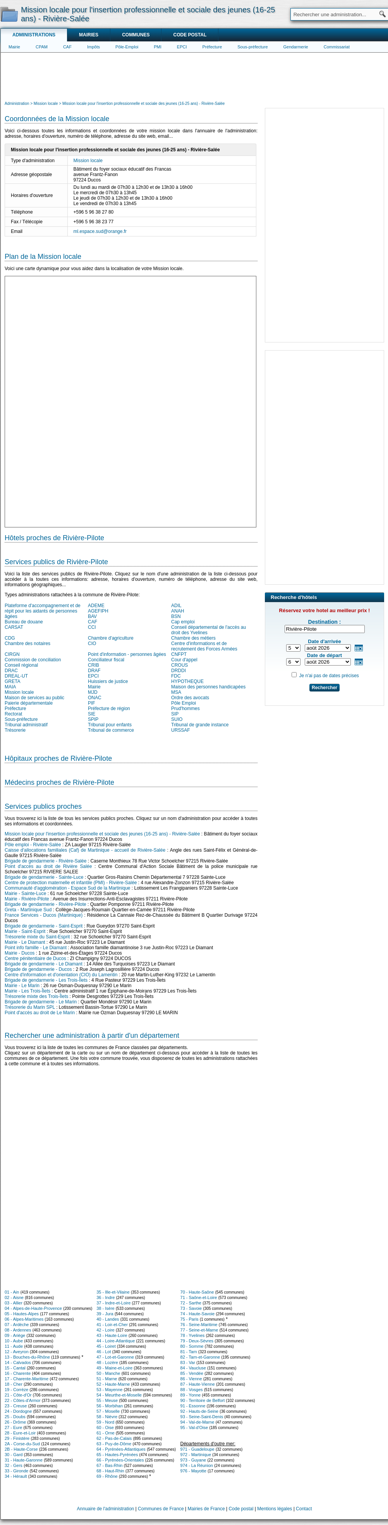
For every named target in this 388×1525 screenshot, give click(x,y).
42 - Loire (105, 1330)
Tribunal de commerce (111, 730)
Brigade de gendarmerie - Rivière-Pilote (45, 904)
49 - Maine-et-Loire (114, 1368)
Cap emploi (183, 622)
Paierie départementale (29, 703)
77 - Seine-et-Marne (199, 1330)
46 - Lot (103, 1351)
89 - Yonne (190, 1395)
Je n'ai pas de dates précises (329, 675)
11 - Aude (14, 1346)
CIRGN (12, 654)
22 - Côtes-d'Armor (23, 1400)
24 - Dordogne (18, 1411)
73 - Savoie (191, 1308)
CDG (10, 638)
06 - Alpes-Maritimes (24, 1319)
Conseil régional (21, 665)
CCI (92, 627)
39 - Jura (104, 1313)
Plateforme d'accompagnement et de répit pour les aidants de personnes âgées (43, 611)
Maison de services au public (34, 697)
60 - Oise (105, 1427)
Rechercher (324, 687)
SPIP (93, 719)
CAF (67, 47)
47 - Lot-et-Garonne (115, 1357)
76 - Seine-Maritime (199, 1324)
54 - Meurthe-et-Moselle (119, 1395)
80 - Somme (192, 1346)
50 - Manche (108, 1373)
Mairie (14, 47)
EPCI (182, 47)
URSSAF (180, 730)
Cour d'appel (184, 659)
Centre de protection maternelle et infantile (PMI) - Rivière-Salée (71, 882)
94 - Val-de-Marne (197, 1422)
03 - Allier (13, 1303)
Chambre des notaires (27, 643)
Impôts (93, 47)
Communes (135, 35)
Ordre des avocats (190, 697)
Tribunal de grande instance (199, 724)
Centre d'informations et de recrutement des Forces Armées (204, 646)
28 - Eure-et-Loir (20, 1433)
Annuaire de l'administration (105, 1508)
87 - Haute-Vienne (197, 1384)
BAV (92, 616)
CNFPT (179, 654)
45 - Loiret (106, 1346)
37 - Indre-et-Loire (113, 1303)
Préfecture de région (109, 708)
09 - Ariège (15, 1335)
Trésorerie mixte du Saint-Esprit (37, 937)
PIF (91, 703)
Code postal (189, 35)
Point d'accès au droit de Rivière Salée (48, 866)
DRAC (11, 670)
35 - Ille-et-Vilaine (112, 1292)
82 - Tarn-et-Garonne (200, 1357)
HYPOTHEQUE (187, 681)
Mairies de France (206, 1508)
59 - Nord (105, 1422)
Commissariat (337, 47)
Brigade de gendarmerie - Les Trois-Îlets (46, 980)
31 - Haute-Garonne (24, 1460)
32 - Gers (13, 1465)
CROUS (179, 665)
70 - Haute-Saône (197, 1292)
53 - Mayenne (109, 1389)
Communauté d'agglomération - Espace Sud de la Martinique (67, 888)
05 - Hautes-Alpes (22, 1313)
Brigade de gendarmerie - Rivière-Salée (45, 861)
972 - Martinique (195, 1454)
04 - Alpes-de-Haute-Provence (33, 1308)
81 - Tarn (188, 1351)
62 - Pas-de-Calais (114, 1438)
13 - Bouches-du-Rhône (27, 1357)
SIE (91, 714)
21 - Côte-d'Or (18, 1395)
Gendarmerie (295, 47)
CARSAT (14, 627)
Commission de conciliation (33, 659)
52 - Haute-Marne (113, 1384)
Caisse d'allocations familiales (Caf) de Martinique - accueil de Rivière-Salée (85, 850)
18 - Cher (13, 1384)
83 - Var (187, 1362)
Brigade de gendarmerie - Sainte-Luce (44, 877)
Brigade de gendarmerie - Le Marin (41, 1002)
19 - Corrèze (16, 1389)
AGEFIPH (98, 611)
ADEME (96, 605)
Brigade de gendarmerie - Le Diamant (43, 964)
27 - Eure (13, 1427)
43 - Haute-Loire (111, 1335)
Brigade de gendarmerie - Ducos (38, 969)
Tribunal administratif (26, 724)
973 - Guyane (193, 1460)
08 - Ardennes (18, 1330)
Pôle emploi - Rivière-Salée (33, 844)
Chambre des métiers (193, 638)
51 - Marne (106, 1378)
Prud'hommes (185, 708)
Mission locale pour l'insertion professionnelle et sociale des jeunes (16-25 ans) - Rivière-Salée (102, 834)
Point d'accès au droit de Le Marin (40, 1012)
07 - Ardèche (17, 1324)
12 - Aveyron (17, 1351)
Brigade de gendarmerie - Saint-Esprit (43, 926)
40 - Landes (107, 1319)
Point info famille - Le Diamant (36, 947)
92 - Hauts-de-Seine (199, 1411)
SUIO (176, 719)
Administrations (33, 35)
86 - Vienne (191, 1378)
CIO (92, 643)
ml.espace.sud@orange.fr (100, 231)
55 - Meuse (107, 1400)
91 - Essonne (193, 1405)
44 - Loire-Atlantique (115, 1340)
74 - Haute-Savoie (197, 1313)
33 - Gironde (16, 1471)
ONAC (94, 697)
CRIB (93, 665)
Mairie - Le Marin (22, 985)
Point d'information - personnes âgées (127, 654)
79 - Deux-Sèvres (197, 1340)
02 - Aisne (14, 1297)
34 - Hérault (16, 1476)
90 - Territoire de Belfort (202, 1400)
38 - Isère (105, 1308)
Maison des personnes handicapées (208, 687)
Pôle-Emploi (126, 47)
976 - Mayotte (193, 1471)
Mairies (88, 35)
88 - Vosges (191, 1389)
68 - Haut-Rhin (110, 1471)
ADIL (176, 605)
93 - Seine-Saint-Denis (201, 1416)
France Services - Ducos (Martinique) (43, 915)
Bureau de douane (24, 622)
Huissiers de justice (108, 681)
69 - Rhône (106, 1476)
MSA (176, 692)
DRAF (94, 670)
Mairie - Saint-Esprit (25, 931)
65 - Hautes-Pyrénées (117, 1454)
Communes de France (161, 1508)
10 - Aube (14, 1340)
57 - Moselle (108, 1411)
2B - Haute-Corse (21, 1449)
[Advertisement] (194, 75)
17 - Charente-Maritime (26, 1378)
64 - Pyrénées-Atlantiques (121, 1449)
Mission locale (88, 160)
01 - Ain (12, 1292)
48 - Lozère (107, 1362)
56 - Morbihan (109, 1405)
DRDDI (178, 670)
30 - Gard (13, 1454)
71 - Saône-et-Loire (198, 1297)
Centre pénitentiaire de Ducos (35, 958)
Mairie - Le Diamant (25, 942)
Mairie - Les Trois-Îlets (27, 991)
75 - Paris (189, 1319)
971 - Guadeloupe (197, 1449)
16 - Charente (18, 1373)
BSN (176, 616)
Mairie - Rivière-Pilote (27, 899)
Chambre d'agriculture (111, 638)
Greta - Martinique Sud (28, 909)
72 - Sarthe (190, 1303)
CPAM (42, 47)
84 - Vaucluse (193, 1368)
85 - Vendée (191, 1373)
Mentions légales (274, 1508)
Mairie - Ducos (19, 953)
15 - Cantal (15, 1368)
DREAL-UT (16, 676)
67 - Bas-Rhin (109, 1465)
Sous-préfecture (252, 47)
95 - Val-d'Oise (194, 1427)
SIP (175, 714)
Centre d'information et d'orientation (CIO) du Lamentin (61, 974)
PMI (157, 47)
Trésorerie (15, 730)
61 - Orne (105, 1433)
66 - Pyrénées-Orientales (120, 1460)
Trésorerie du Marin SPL (30, 1007)
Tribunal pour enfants (110, 724)
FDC (176, 676)
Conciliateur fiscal (106, 659)
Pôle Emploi (183, 703)
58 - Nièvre (106, 1416)
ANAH (177, 611)
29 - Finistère (17, 1438)
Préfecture (212, 47)
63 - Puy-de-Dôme (113, 1443)
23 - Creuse (16, 1405)
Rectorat (13, 714)
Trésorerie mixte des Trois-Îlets (36, 996)
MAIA (10, 687)
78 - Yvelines (192, 1335)
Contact (304, 1508)
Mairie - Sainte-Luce (25, 893)
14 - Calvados (18, 1362)
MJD (93, 692)
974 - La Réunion (196, 1465)
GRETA (12, 681)
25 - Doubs (15, 1416)
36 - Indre (105, 1297)
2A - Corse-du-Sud (22, 1443)
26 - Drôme (15, 1422)
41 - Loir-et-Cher (112, 1324)
